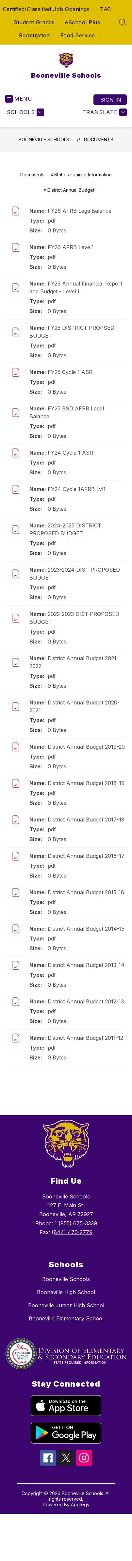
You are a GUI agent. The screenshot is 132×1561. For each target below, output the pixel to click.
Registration (34, 35)
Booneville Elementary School (66, 1318)
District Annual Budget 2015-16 (86, 892)
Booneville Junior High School (66, 1305)
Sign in (110, 99)
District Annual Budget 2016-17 (86, 856)
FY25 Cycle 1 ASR (70, 372)
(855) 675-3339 (77, 1223)
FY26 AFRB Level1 (71, 247)
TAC (105, 9)
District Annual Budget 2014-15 (86, 928)
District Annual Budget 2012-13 (86, 1001)
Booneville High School (66, 1292)
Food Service (77, 35)
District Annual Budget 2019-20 (86, 746)
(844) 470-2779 (72, 1232)
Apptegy (80, 1504)
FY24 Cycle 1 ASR (70, 452)
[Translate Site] (104, 112)
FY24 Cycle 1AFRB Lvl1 (77, 489)
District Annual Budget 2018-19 (86, 783)
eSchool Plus (82, 22)
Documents (98, 139)
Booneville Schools (44, 139)
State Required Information (83, 174)
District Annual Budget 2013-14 (86, 965)
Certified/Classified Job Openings (46, 9)
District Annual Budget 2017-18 (86, 819)
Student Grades (34, 22)
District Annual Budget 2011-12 (85, 1038)
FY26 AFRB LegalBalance (79, 210)
